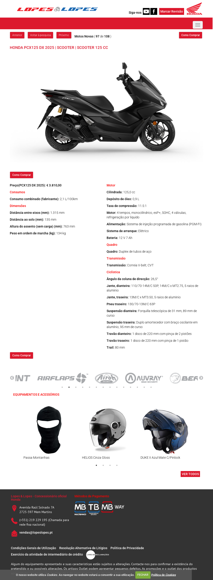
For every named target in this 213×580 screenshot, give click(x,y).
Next (201, 378)
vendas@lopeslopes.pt (36, 532)
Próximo (64, 35)
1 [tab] (62, 387)
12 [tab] (137, 387)
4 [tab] (82, 387)
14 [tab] (151, 387)
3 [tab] (76, 387)
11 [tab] (130, 387)
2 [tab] (69, 387)
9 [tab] (117, 387)
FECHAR (142, 574)
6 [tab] (96, 387)
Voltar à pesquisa (40, 35)
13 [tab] (144, 387)
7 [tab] (103, 387)
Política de (163, 574)
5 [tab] (89, 387)
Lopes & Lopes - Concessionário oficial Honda (39, 497)
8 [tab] (110, 387)
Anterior (17, 35)
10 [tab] (123, 387)
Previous (12, 378)
